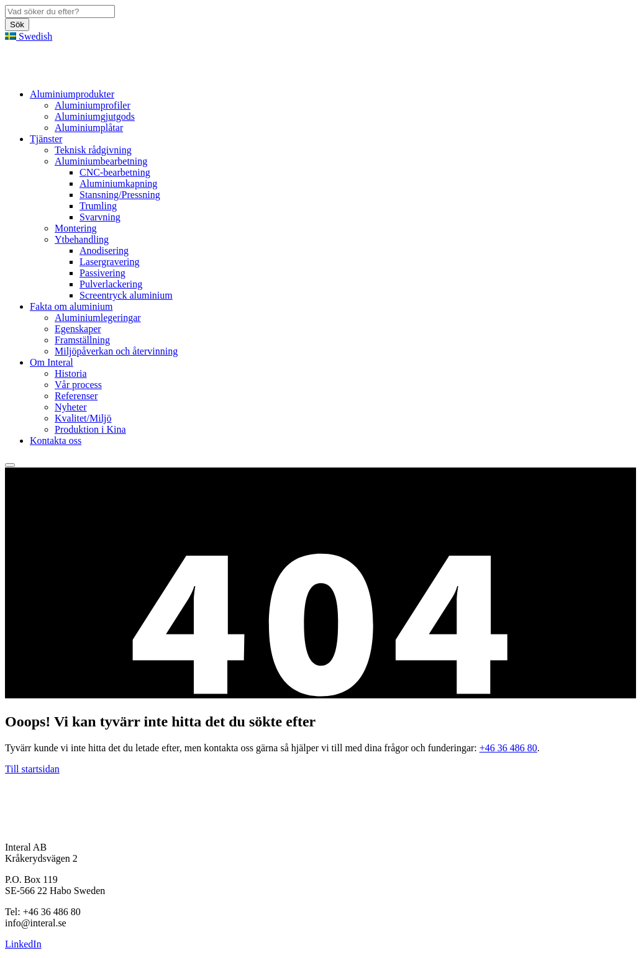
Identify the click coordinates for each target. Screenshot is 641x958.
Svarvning (100, 217)
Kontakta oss (55, 440)
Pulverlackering (111, 284)
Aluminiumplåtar (89, 127)
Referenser (76, 396)
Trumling (98, 206)
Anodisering (104, 250)
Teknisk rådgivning (93, 150)
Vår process (78, 384)
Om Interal (51, 362)
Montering (76, 228)
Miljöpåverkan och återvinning (116, 351)
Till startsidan (32, 769)
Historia (71, 373)
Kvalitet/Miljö (83, 418)
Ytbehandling (82, 239)
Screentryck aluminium (126, 295)
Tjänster (46, 138)
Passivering (102, 273)
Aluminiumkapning (118, 183)
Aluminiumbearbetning (101, 161)
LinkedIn (23, 944)
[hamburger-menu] (10, 465)
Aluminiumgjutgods (95, 116)
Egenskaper (78, 328)
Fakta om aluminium (71, 306)
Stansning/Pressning (120, 194)
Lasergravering (110, 261)
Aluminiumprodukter (72, 94)
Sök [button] (17, 24)
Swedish (28, 36)
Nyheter (71, 407)
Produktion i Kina (90, 429)
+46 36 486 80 (508, 748)
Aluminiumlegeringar (98, 317)
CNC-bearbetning (115, 172)
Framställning (82, 340)
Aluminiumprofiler (92, 105)
